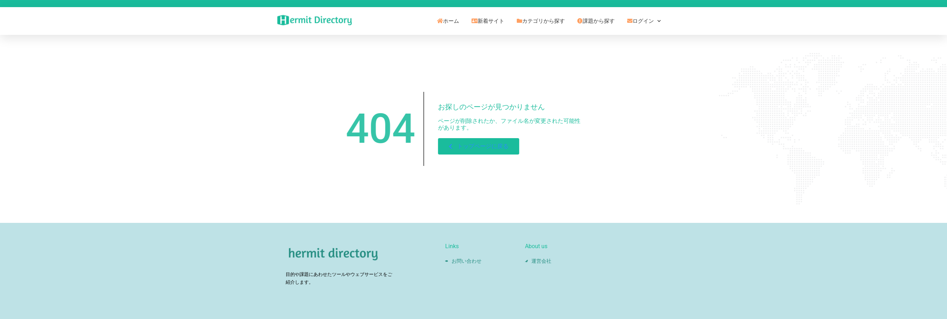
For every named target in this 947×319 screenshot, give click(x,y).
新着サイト (488, 21)
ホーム (448, 21)
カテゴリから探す (541, 21)
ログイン (644, 21)
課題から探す (596, 21)
